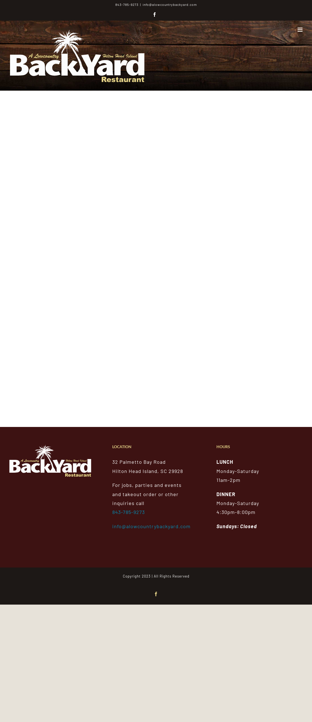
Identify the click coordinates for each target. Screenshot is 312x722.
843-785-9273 (128, 512)
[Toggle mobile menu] (301, 30)
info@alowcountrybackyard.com (170, 4)
